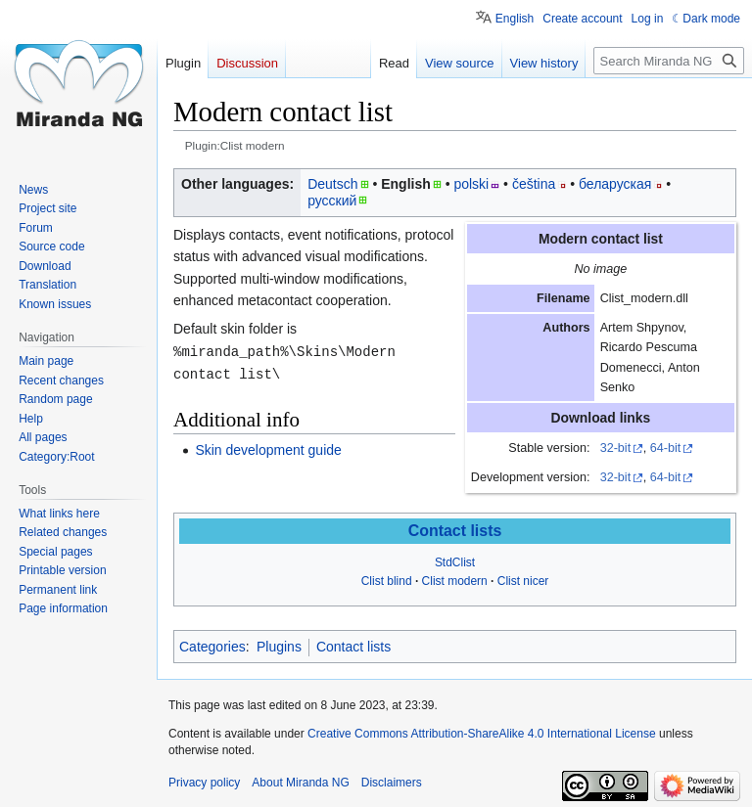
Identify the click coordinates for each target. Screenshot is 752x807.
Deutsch (332, 184)
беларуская (615, 184)
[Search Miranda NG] (668, 60)
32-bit (616, 448)
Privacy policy (204, 782)
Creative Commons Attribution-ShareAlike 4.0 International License (481, 733)
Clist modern (455, 581)
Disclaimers (391, 782)
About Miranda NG (300, 782)
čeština (533, 184)
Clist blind (386, 581)
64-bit (666, 448)
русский (331, 200)
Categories (212, 646)
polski (471, 184)
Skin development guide (268, 448)
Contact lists (455, 530)
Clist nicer (523, 581)
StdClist (455, 562)
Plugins (279, 646)
